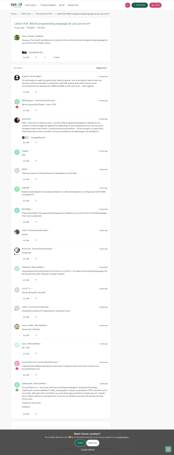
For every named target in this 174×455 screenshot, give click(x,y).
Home (13, 14)
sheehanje (26, 267)
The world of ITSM (44, 14)
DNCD (24, 169)
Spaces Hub (73, 5)
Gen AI (61, 5)
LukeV (24, 307)
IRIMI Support (28, 100)
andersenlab (27, 383)
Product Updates (48, 5)
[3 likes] (33, 137)
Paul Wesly (26, 209)
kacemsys (26, 119)
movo (24, 344)
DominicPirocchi (29, 362)
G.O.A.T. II (26, 288)
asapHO (25, 76)
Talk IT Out (26, 14)
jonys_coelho (28, 325)
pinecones (26, 249)
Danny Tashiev (28, 36)
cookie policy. (123, 437)
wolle (24, 230)
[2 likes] (32, 52)
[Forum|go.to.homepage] (16, 5)
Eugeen (25, 151)
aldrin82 (25, 188)
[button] (139, 5)
